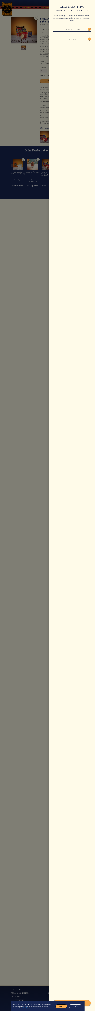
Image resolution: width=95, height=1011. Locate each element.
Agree (61, 1008)
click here (26, 1010)
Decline (75, 1008)
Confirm (72, 1003)
